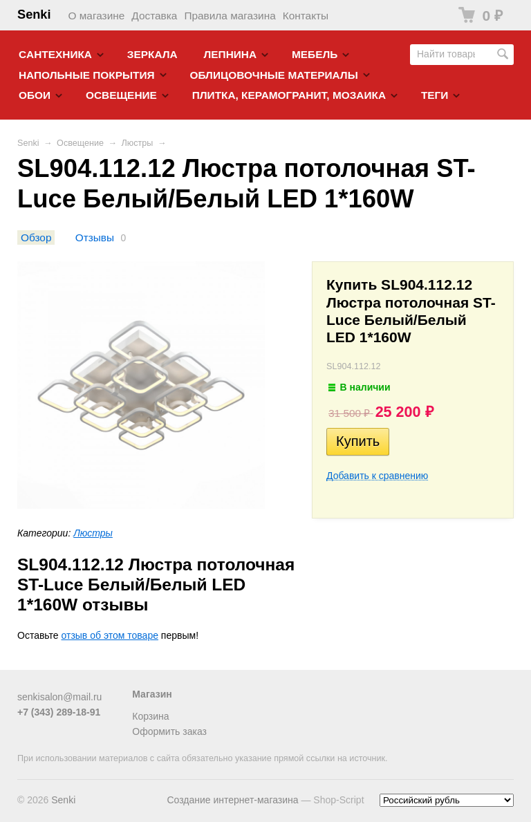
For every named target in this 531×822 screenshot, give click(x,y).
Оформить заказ (169, 731)
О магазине (96, 15)
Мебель (314, 54)
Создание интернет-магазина (232, 799)
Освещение (121, 95)
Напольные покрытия (87, 75)
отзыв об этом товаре (110, 635)
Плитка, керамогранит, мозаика (289, 95)
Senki (34, 14)
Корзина (150, 716)
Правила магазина (229, 15)
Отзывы (94, 237)
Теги (434, 95)
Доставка (154, 15)
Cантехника (55, 54)
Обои (34, 95)
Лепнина (230, 54)
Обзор (36, 237)
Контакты (305, 15)
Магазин (151, 694)
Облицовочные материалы (273, 75)
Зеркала (152, 54)
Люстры (137, 143)
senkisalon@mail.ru (59, 696)
